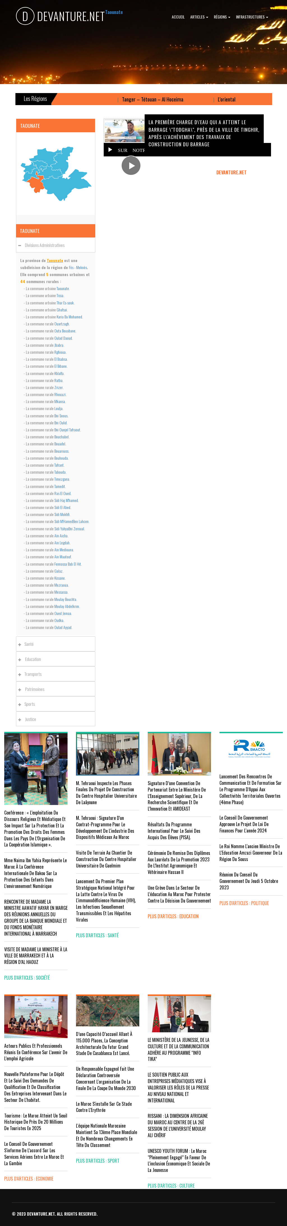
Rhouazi (60, 394)
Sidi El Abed (62, 507)
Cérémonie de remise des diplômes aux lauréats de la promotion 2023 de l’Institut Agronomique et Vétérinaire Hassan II (179, 863)
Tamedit (59, 486)
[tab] (55, 244)
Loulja (58, 408)
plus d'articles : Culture (171, 1185)
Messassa (61, 592)
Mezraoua (61, 585)
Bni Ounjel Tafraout (67, 429)
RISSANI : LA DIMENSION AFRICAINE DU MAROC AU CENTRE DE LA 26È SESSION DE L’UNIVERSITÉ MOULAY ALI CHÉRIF (178, 1125)
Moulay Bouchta (65, 599)
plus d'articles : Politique (244, 903)
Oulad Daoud (63, 338)
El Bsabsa (60, 359)
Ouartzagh (61, 324)
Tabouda (60, 472)
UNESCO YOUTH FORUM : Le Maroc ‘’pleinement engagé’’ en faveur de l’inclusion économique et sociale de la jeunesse (179, 1161)
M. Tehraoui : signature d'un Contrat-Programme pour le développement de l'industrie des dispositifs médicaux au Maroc (105, 828)
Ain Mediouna (63, 549)
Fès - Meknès (78, 267)
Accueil (178, 17)
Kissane (59, 578)
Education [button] (31, 659)
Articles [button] (199, 17)
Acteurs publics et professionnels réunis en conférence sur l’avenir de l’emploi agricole (35, 1052)
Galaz (58, 571)
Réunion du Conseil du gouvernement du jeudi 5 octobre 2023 (248, 881)
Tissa (60, 295)
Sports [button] (28, 703)
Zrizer (58, 387)
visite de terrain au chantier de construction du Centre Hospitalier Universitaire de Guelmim (106, 859)
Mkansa (59, 401)
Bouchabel (61, 436)
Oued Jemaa (62, 613)
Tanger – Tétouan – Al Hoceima (162, 99)
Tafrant (59, 465)
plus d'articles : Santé (97, 935)
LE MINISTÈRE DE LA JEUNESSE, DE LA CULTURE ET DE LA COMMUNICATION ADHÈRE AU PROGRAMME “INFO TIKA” (178, 1050)
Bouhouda (61, 458)
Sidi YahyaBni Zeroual (69, 528)
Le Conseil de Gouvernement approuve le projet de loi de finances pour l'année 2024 (244, 824)
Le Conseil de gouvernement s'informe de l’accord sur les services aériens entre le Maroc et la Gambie (34, 1154)
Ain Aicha (61, 535)
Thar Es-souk (65, 303)
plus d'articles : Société (27, 977)
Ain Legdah (62, 542)
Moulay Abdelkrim (66, 606)
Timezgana (61, 479)
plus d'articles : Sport (97, 1160)
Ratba (58, 380)
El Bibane (60, 366)
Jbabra (58, 345)
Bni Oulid (60, 422)
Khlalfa (59, 373)
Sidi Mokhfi (62, 514)
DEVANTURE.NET (60, 17)
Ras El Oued (62, 493)
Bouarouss (61, 451)
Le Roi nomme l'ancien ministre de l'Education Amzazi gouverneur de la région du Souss (250, 852)
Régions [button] (222, 17)
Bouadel (59, 444)
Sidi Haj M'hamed (66, 500)
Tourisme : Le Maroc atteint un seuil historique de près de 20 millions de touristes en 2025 (35, 1122)
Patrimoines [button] (32, 689)
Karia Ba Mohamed (69, 317)
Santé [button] (27, 643)
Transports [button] (31, 673)
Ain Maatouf (62, 556)
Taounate (63, 288)
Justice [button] (28, 719)
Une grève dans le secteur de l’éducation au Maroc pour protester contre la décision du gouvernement (179, 894)
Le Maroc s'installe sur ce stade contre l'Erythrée (104, 1107)
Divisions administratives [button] (42, 245)
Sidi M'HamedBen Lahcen (71, 521)
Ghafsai (62, 310)
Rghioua (60, 352)
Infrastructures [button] (252, 17)
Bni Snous (61, 415)
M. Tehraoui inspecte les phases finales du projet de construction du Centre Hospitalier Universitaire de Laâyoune (106, 793)
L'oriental (236, 99)
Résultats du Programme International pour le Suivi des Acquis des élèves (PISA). (174, 831)
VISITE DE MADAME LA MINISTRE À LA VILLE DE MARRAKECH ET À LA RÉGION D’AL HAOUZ (35, 956)
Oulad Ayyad (62, 627)
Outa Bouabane (64, 331)
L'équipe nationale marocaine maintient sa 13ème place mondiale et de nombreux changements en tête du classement (106, 1135)
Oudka (58, 620)
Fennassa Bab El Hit (67, 564)
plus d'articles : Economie (28, 1178)
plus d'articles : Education (173, 916)
